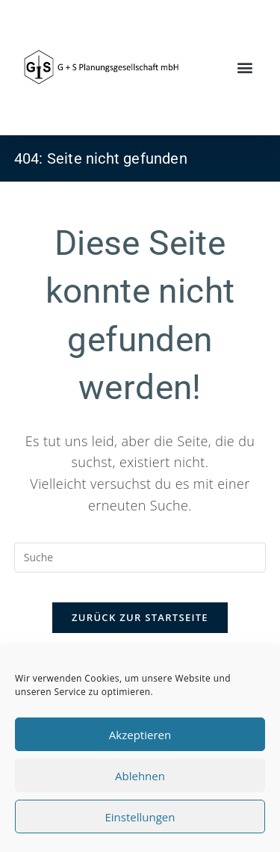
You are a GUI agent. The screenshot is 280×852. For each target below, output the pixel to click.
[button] (245, 67)
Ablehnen (140, 775)
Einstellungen (140, 816)
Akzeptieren (140, 734)
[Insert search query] (140, 557)
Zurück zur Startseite (140, 617)
